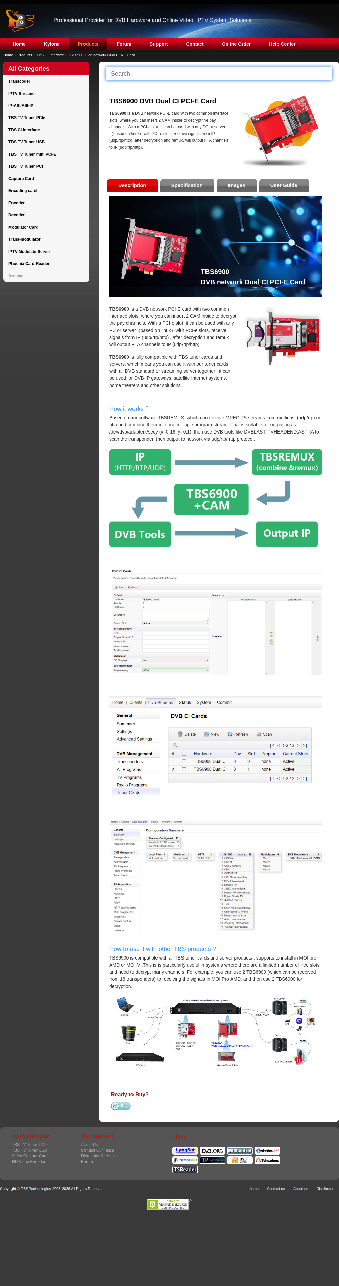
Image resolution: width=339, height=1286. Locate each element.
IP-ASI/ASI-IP (20, 105)
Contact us (276, 1189)
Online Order (236, 44)
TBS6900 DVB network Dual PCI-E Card (101, 55)
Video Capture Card (30, 1156)
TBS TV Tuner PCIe (26, 117)
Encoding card (22, 190)
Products (88, 44)
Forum (124, 44)
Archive (15, 275)
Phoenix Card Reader (28, 263)
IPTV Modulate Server (29, 251)
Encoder (16, 203)
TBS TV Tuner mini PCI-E (32, 154)
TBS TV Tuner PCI (25, 166)
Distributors (325, 1189)
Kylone (52, 44)
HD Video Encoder (28, 1161)
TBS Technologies (36, 1189)
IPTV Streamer (22, 93)
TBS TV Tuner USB (26, 142)
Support (159, 44)
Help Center (282, 44)
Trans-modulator (24, 239)
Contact (195, 44)
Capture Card (21, 178)
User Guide (283, 185)
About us (300, 1189)
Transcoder (19, 81)
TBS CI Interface (50, 55)
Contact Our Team (97, 1150)
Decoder (16, 215)
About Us (89, 1144)
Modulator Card (23, 227)
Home (19, 44)
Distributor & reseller (99, 1156)
